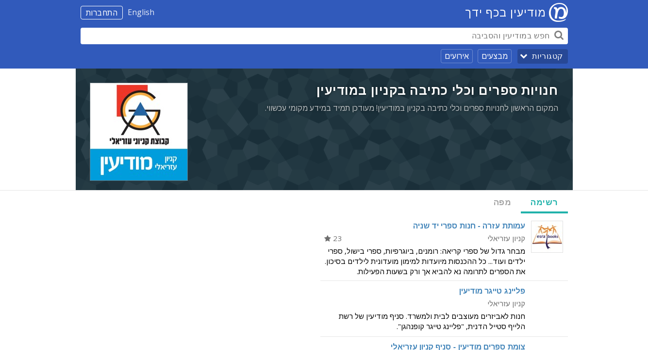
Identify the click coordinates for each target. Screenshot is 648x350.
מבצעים (495, 56)
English (141, 12)
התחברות (102, 13)
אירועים (457, 56)
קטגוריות (547, 56)
